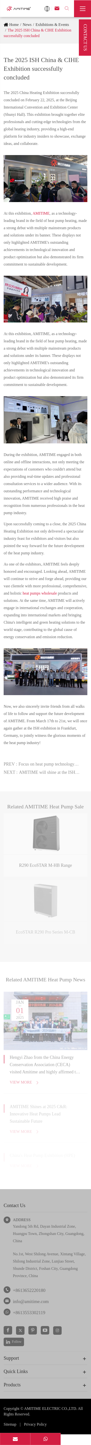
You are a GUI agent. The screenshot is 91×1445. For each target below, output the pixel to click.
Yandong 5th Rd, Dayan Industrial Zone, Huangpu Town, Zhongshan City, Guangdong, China (48, 1233)
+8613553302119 (29, 1312)
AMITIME (41, 213)
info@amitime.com (31, 1301)
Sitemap (10, 1424)
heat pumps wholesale (40, 593)
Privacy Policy (35, 1424)
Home (14, 25)
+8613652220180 (29, 1290)
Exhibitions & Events (52, 25)
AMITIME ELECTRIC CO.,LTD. (51, 1408)
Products (12, 1384)
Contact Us (14, 1205)
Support (11, 1358)
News (27, 25)
